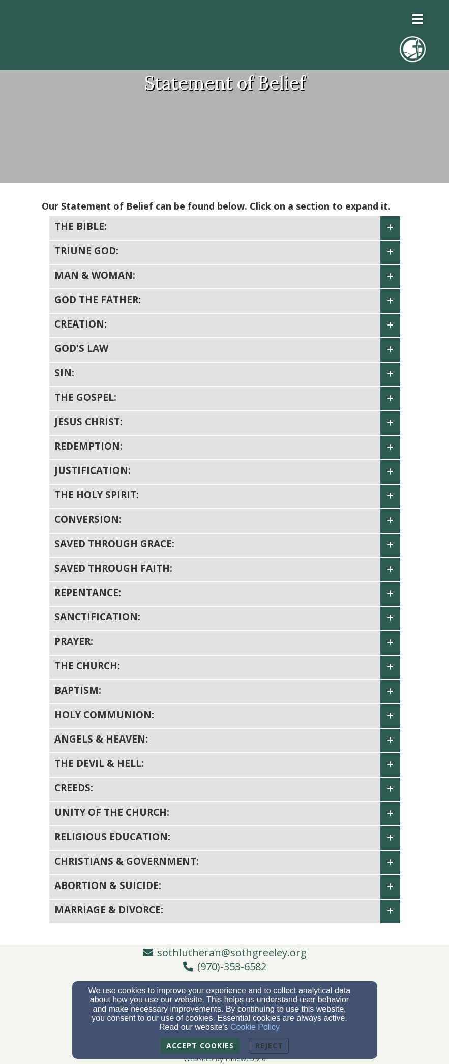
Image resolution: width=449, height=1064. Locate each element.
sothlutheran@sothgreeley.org (232, 952)
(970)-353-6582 (231, 966)
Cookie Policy (255, 1027)
